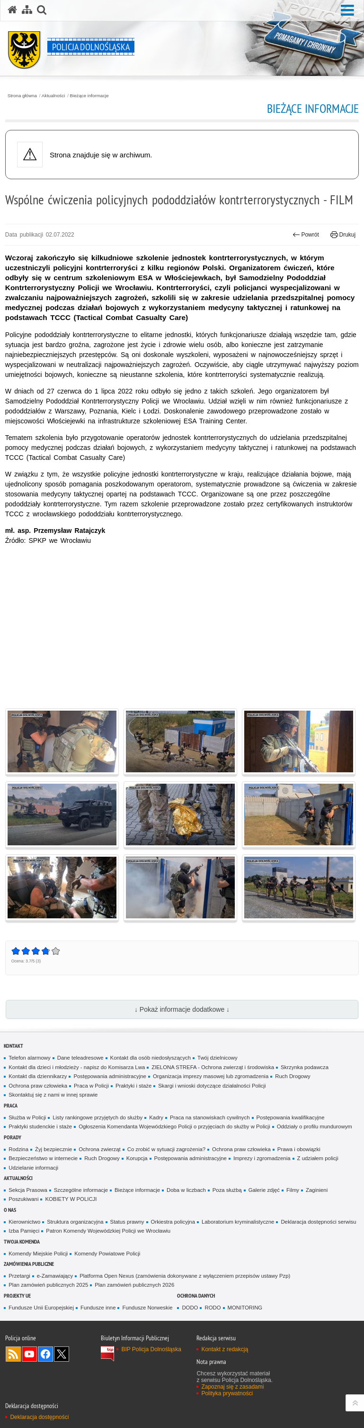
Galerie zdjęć (264, 1190)
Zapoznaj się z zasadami (232, 1386)
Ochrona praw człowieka (38, 1086)
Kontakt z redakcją (224, 1349)
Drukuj (342, 234)
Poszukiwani (23, 1199)
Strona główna (22, 95)
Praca (11, 1105)
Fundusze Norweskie (147, 1307)
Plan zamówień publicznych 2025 (48, 1285)
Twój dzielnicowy (217, 1058)
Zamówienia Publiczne (29, 1263)
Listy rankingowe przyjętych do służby (97, 1117)
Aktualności (53, 95)
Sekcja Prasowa (28, 1190)
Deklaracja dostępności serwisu (318, 1222)
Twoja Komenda (22, 1241)
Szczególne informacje (81, 1190)
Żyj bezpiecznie (53, 1149)
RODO (212, 1307)
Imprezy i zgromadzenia (262, 1158)
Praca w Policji (91, 1086)
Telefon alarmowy (29, 1058)
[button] (41, 10)
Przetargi (19, 1276)
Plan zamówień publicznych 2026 (134, 1285)
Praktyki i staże (133, 1086)
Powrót (306, 234)
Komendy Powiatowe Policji (107, 1253)
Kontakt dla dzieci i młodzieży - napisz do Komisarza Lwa (77, 1067)
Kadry (156, 1117)
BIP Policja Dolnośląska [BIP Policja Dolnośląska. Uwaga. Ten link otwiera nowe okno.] (151, 1349)
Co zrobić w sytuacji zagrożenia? (166, 1149)
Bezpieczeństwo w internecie (43, 1158)
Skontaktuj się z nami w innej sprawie (53, 1095)
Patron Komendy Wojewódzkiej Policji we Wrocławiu (108, 1231)
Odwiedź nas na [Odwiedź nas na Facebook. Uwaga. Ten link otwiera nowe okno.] (45, 1354)
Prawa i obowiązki (298, 1149)
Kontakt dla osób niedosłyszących (150, 1058)
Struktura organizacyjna (75, 1222)
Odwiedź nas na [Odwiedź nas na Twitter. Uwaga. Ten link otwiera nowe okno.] (61, 1354)
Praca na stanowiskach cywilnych (210, 1117)
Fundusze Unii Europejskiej (41, 1307)
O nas (10, 1209)
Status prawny (127, 1222)
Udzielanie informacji (33, 1168)
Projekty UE (17, 1295)
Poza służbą (227, 1190)
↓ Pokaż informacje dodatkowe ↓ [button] (182, 1009)
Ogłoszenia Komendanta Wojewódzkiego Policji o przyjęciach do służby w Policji (174, 1126)
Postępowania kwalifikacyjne (291, 1117)
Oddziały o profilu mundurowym (314, 1126)
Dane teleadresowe (80, 1058)
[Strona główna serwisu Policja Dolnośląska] (12, 10)
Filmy (292, 1190)
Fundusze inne (98, 1307)
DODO (190, 1307)
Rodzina (18, 1149)
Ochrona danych (196, 1295)
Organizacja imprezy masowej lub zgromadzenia (210, 1076)
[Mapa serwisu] (27, 10)
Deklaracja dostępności (39, 1417)
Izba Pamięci (24, 1231)
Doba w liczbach (186, 1190)
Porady (12, 1137)
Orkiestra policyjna (173, 1222)
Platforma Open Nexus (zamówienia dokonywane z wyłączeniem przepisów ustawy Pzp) (185, 1276)
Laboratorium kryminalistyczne (238, 1222)
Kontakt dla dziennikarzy (38, 1076)
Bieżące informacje (89, 95)
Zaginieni (317, 1190)
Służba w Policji (27, 1117)
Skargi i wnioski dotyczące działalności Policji (212, 1086)
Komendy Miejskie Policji (38, 1253)
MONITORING (245, 1307)
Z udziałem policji (317, 1158)
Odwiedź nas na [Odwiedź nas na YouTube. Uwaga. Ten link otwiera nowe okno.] (29, 1354)
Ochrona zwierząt (99, 1149)
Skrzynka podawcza (304, 1067)
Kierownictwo (24, 1222)
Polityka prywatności (227, 1393)
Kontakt (13, 1045)
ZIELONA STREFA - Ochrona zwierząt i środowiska (212, 1067)
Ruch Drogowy (293, 1076)
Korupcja (137, 1158)
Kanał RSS (13, 1354)
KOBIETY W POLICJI (71, 1199)
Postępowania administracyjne (109, 1076)
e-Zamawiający (55, 1276)
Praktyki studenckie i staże (40, 1126)
